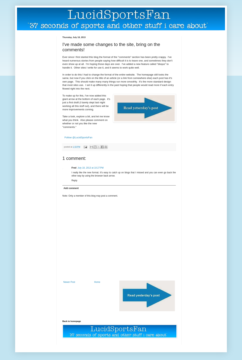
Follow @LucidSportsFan (78, 137)
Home (97, 282)
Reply (74, 180)
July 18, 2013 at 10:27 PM (91, 167)
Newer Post (69, 282)
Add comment (71, 188)
